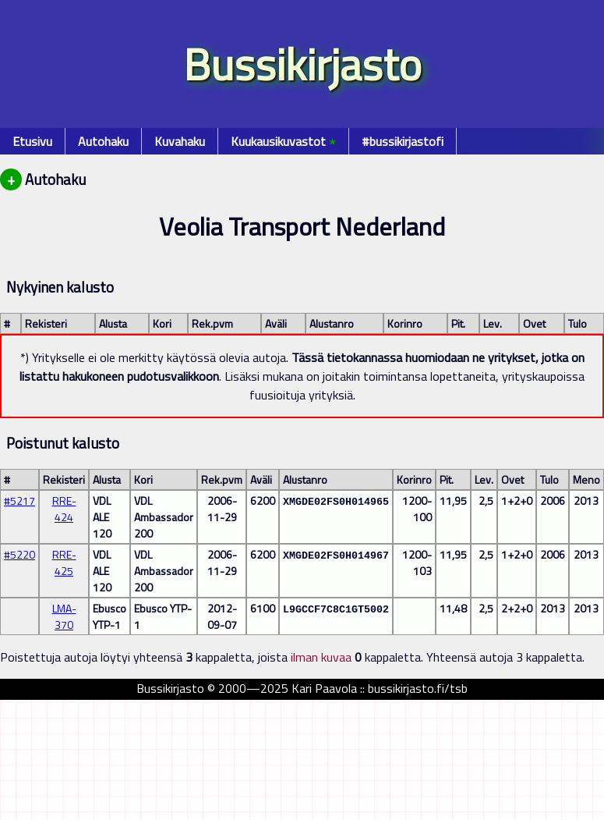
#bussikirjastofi (402, 141)
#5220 (19, 554)
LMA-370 (64, 616)
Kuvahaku (179, 141)
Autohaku (103, 141)
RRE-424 (64, 508)
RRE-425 (64, 562)
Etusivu (32, 141)
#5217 (19, 500)
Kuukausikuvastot (283, 141)
